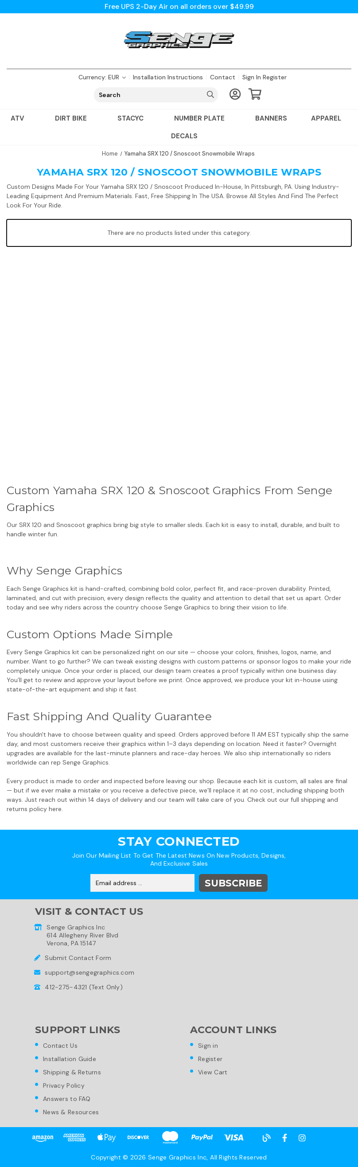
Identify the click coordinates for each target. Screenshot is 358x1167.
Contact (222, 77)
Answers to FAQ (66, 1099)
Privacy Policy (64, 1085)
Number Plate (202, 118)
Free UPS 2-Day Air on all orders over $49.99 (179, 6)
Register (275, 77)
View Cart (213, 1072)
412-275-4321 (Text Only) (84, 987)
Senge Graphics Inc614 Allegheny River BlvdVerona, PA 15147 (83, 935)
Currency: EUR (102, 77)
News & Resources (71, 1112)
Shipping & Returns (72, 1072)
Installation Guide (69, 1059)
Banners (271, 118)
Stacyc (133, 118)
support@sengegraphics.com (89, 972)
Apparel (329, 118)
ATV (21, 118)
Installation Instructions (168, 77)
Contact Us (60, 1046)
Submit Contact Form (78, 958)
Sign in (251, 77)
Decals (184, 136)
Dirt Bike (74, 118)
